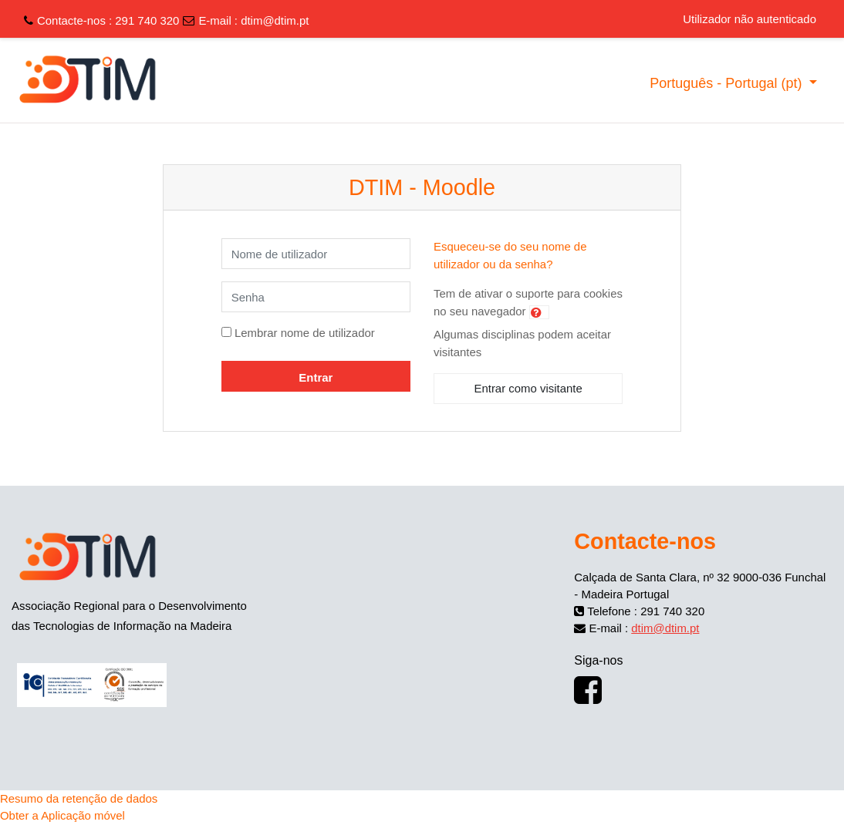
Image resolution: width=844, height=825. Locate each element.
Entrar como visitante (528, 388)
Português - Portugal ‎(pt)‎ (727, 83)
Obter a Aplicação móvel (62, 815)
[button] (539, 312)
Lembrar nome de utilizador (305, 332)
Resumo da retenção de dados (78, 798)
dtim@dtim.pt (275, 20)
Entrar (316, 377)
